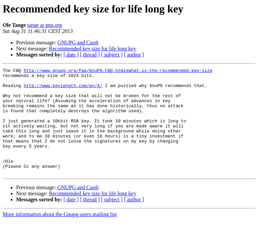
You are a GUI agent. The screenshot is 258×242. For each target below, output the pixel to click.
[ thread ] (90, 54)
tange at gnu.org (44, 25)
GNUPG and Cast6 (78, 42)
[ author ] (134, 54)
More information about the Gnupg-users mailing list (60, 235)
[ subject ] (112, 54)
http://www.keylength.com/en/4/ (63, 89)
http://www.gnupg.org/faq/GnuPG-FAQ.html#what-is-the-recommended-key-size (118, 71)
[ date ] (71, 54)
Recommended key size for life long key (92, 48)
